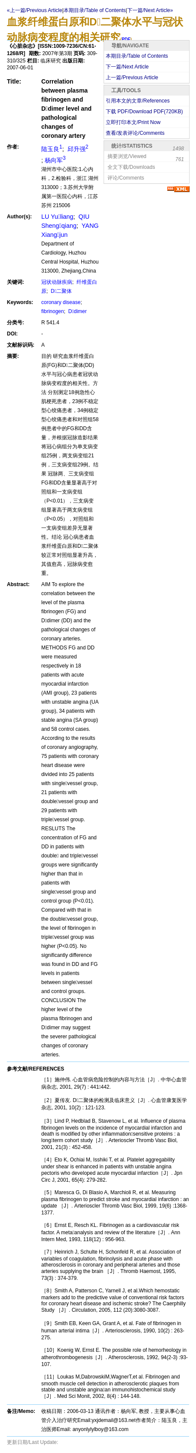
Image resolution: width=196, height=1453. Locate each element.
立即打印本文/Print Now (133, 122)
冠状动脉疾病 (56, 282)
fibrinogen (52, 311)
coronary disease (60, 302)
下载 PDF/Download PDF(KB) (144, 112)
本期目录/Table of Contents (95, 10)
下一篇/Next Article (127, 67)
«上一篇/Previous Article (34, 10)
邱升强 (77, 149)
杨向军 (55, 160)
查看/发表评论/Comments (135, 133)
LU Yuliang (57, 216)
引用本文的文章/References (138, 101)
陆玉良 (51, 149)
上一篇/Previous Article (132, 78)
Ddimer (76, 311)
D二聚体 (60, 291)
